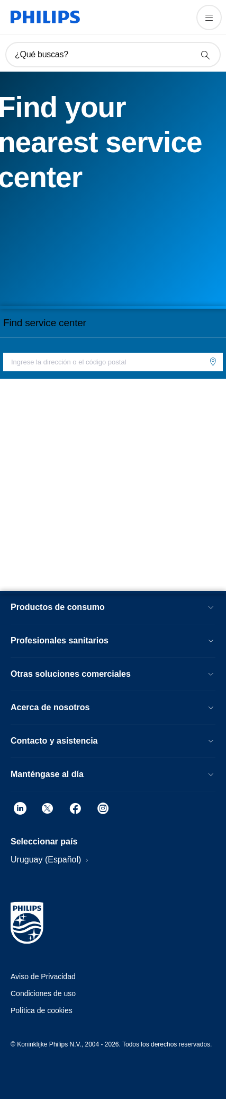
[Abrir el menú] (209, 17)
